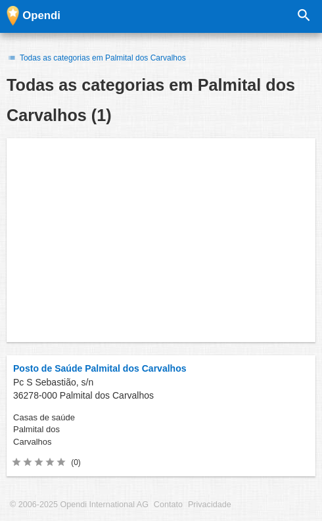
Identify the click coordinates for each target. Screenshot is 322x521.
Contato (168, 504)
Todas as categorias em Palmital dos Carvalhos (96, 57)
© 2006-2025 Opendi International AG (79, 504)
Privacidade (209, 504)
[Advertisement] (161, 240)
